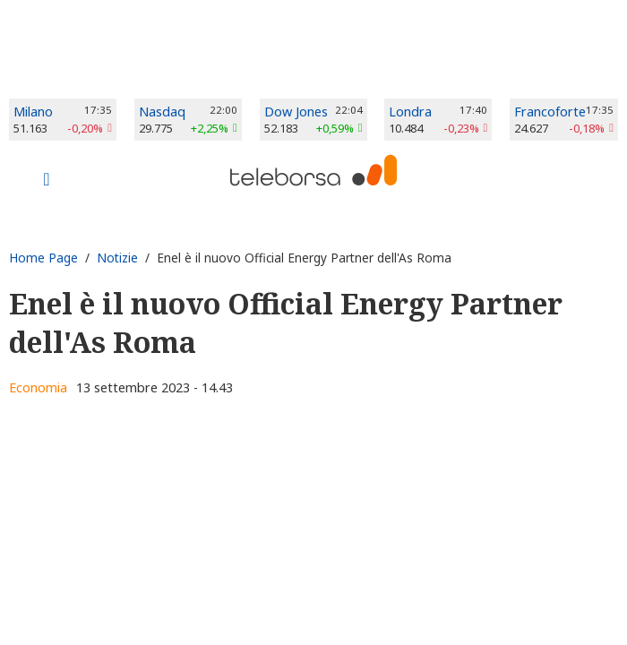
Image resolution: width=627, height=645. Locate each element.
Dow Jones (296, 111)
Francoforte (550, 111)
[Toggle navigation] (46, 181)
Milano (33, 111)
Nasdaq (162, 111)
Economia (38, 387)
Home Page (43, 257)
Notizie (117, 257)
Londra (410, 111)
